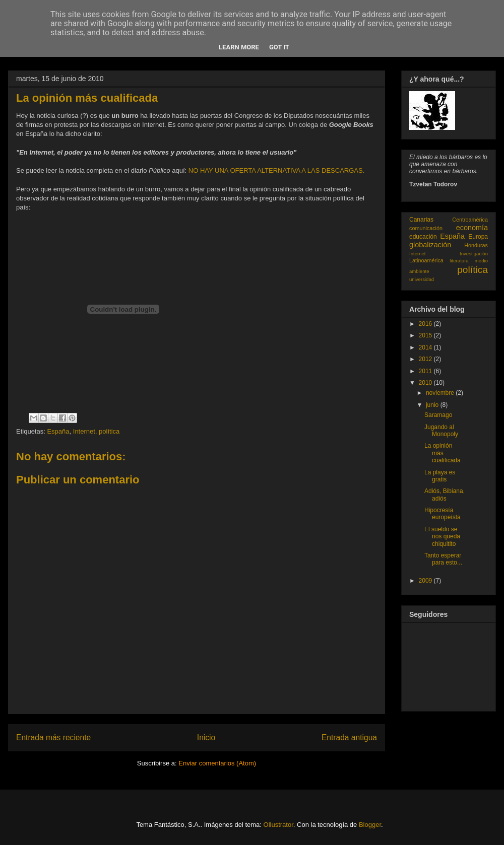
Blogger (370, 824)
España (58, 431)
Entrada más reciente (53, 737)
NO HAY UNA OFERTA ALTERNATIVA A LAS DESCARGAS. (276, 170)
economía (472, 228)
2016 (426, 323)
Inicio (206, 737)
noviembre (441, 392)
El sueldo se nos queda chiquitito (442, 536)
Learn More (239, 47)
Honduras (476, 245)
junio (433, 404)
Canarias (421, 219)
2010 (426, 382)
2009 (426, 580)
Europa (478, 236)
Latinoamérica (426, 260)
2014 (426, 347)
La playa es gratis (439, 476)
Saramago (438, 414)
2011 (426, 371)
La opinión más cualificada (442, 453)
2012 (426, 359)
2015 (426, 335)
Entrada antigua (349, 737)
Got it (279, 47)
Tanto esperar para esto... (443, 559)
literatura (459, 260)
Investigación (474, 253)
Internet (84, 431)
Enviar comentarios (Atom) (217, 763)
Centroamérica (470, 220)
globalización (430, 245)
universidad (421, 279)
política (109, 431)
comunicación (426, 228)
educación (423, 236)
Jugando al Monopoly (441, 431)
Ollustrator (278, 824)
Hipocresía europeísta (442, 514)
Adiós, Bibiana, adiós (444, 494)
